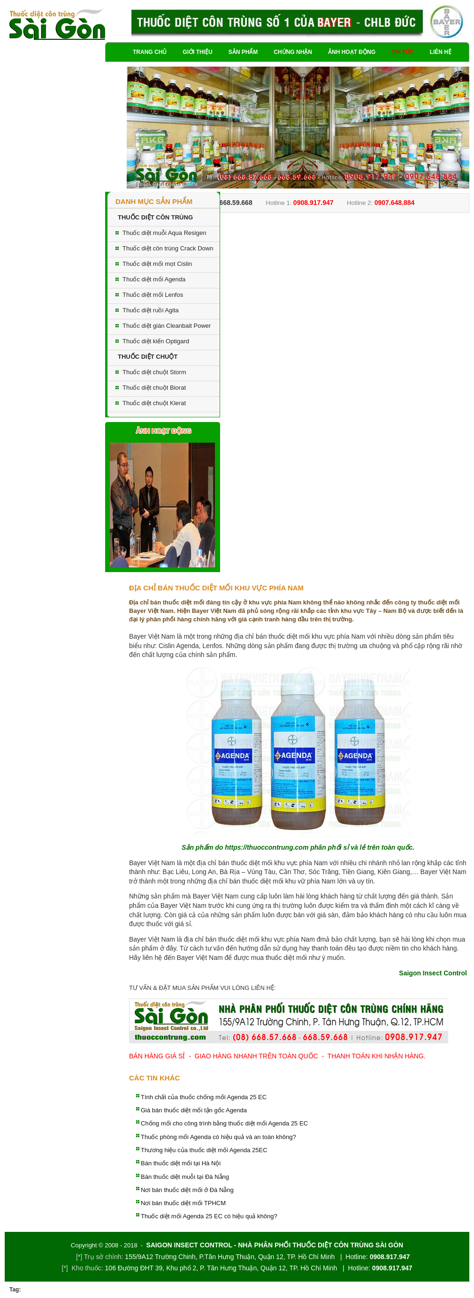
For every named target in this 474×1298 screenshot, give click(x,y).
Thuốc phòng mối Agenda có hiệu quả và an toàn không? (218, 1136)
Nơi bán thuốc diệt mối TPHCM (183, 1203)
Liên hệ (440, 52)
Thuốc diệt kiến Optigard (155, 341)
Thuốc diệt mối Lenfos (152, 294)
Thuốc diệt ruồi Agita (150, 310)
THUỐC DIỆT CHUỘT (147, 356)
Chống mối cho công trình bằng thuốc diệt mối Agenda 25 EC (224, 1123)
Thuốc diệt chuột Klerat (154, 403)
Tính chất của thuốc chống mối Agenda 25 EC (204, 1097)
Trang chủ (150, 52)
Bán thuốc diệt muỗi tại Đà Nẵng (185, 1176)
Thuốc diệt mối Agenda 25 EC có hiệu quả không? (209, 1216)
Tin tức (402, 52)
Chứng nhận (293, 52)
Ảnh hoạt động (351, 52)
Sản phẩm (243, 52)
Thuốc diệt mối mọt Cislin (157, 263)
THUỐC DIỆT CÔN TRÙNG (155, 217)
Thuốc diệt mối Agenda (153, 279)
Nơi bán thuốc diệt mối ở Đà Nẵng (187, 1189)
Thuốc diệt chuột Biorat (154, 387)
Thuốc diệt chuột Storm (154, 372)
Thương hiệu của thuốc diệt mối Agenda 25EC (204, 1150)
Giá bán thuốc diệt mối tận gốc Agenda (194, 1110)
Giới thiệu (197, 52)
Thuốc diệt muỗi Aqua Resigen (164, 232)
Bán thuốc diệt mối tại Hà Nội (181, 1163)
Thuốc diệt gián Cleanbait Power (166, 325)
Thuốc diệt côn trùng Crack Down (167, 248)
